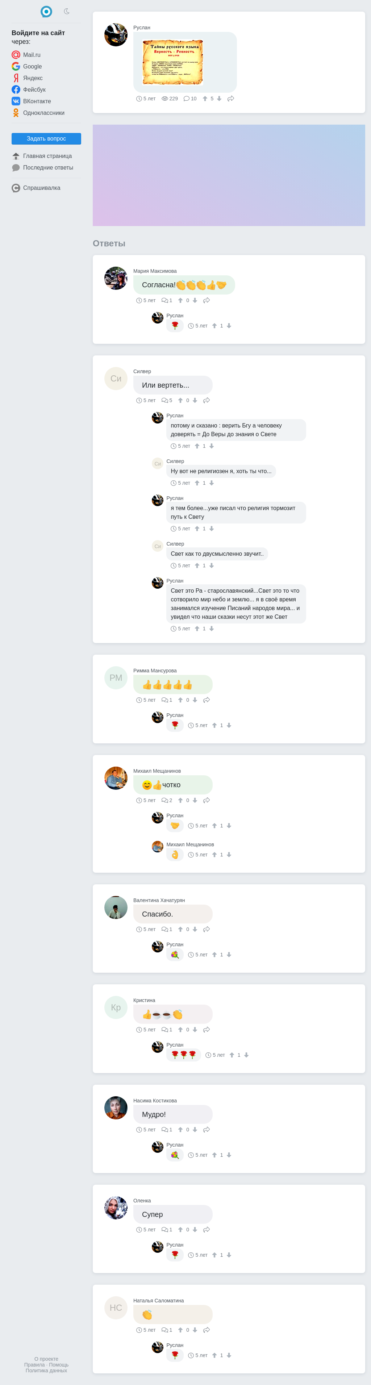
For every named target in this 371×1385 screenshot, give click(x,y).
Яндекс (27, 78)
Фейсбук (29, 89)
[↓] (218, 98)
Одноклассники (38, 112)
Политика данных (46, 1370)
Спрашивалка (36, 188)
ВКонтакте (31, 101)
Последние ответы (42, 167)
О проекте (46, 1359)
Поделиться (231, 97)
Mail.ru (26, 54)
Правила (34, 1365)
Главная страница (42, 156)
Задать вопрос (46, 138)
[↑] (206, 98)
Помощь (58, 1365)
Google (27, 66)
